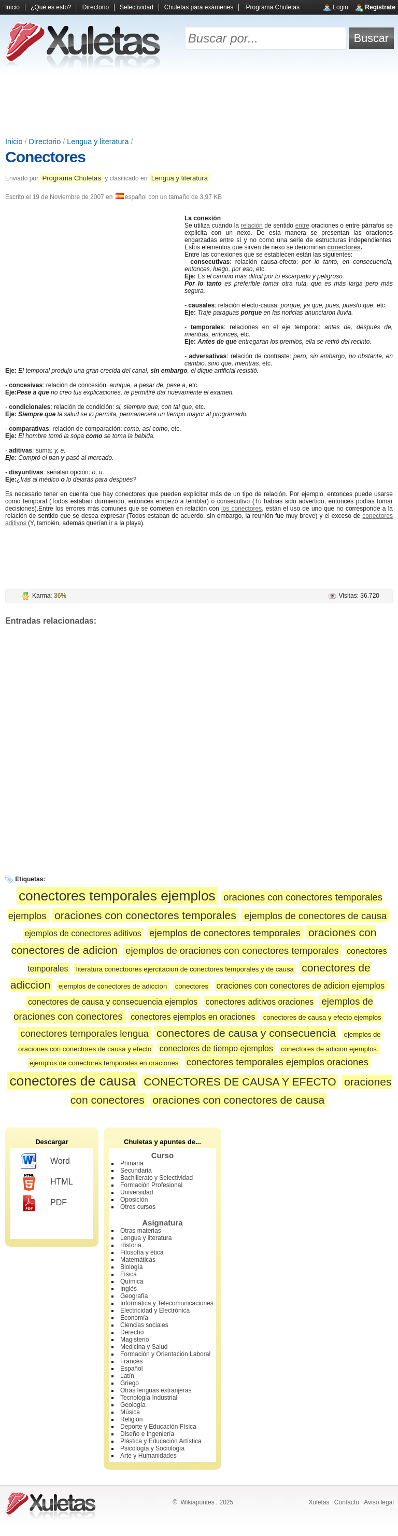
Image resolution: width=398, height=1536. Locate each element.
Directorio (95, 7)
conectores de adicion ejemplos (329, 1049)
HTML (47, 1182)
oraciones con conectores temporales (145, 915)
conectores (344, 247)
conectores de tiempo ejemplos (216, 1048)
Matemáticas (137, 1259)
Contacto (346, 1502)
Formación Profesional (151, 1185)
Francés (131, 1361)
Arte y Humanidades (148, 1455)
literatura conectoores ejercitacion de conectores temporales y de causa (185, 969)
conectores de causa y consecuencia (246, 1033)
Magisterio (134, 1339)
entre (302, 225)
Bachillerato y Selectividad (156, 1177)
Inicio (12, 7)
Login (340, 7)
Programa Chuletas (273, 7)
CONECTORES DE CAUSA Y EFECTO (240, 1082)
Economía (134, 1317)
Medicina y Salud (143, 1346)
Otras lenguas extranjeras (155, 1390)
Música (130, 1412)
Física (128, 1274)
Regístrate (380, 7)
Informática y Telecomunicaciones (167, 1303)
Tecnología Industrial (148, 1397)
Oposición (134, 1199)
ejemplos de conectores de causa (315, 915)
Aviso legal (379, 1502)
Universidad (136, 1192)
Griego (129, 1383)
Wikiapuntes (197, 1502)
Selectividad (136, 7)
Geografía (134, 1296)
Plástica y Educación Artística (161, 1441)
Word (45, 1161)
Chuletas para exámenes (198, 7)
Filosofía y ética (141, 1252)
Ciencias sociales (144, 1325)
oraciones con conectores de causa (238, 1100)
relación (252, 225)
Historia (130, 1245)
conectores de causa (72, 1081)
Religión (131, 1419)
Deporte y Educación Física (158, 1426)
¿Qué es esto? (51, 7)
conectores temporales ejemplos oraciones (277, 1061)
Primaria (132, 1163)
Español (131, 1368)
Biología (131, 1267)
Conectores (45, 156)
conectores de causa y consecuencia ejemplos (112, 1001)
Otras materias (140, 1230)
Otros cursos (137, 1206)
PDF (44, 1203)
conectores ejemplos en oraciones (193, 1016)
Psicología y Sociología (152, 1448)
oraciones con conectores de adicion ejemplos (301, 985)
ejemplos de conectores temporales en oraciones (104, 1063)
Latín (127, 1375)
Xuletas (318, 1502)
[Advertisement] (199, 104)
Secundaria (136, 1170)
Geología (133, 1404)
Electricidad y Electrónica (155, 1310)
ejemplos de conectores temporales (225, 932)
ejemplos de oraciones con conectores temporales (232, 950)
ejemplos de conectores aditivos (83, 933)
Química (132, 1281)
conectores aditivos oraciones (260, 1001)
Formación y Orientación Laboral (165, 1354)
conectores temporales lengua (84, 1033)
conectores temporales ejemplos (117, 896)
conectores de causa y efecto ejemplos (322, 1017)
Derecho (132, 1332)
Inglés (128, 1288)
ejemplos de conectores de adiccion (113, 986)
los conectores (241, 508)
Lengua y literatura (98, 141)
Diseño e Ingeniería (147, 1434)
